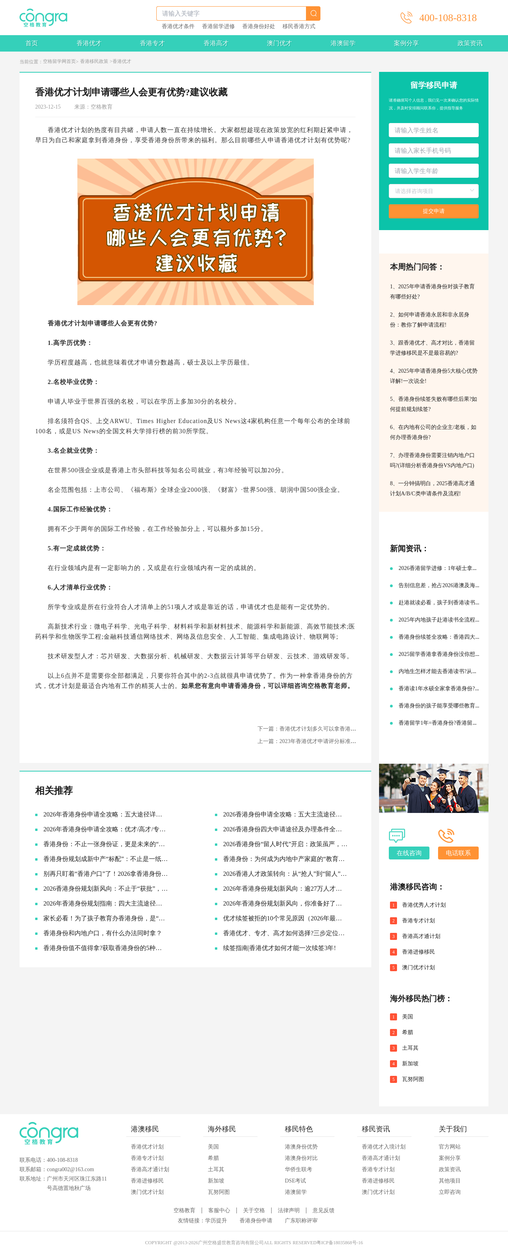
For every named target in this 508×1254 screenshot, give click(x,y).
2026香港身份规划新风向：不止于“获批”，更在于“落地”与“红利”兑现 (105, 888)
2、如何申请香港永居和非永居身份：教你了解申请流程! (429, 320)
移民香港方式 (299, 26)
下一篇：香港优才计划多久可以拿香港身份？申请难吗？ (326, 729)
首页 (31, 43)
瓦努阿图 (413, 1079)
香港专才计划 (418, 921)
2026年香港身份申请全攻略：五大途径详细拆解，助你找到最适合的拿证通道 (105, 814)
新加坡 (410, 1063)
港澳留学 (343, 43)
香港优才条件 (178, 26)
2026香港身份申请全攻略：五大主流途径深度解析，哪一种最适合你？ (285, 814)
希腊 (407, 1032)
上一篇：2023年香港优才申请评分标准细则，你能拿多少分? (330, 741)
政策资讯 (470, 43)
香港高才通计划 (421, 936)
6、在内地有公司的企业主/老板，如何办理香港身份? (433, 432)
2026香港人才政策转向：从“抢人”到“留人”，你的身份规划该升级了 (285, 873)
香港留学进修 (218, 26)
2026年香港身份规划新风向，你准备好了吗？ (285, 903)
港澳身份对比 (301, 1158)
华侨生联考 (298, 1169)
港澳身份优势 (301, 1147)
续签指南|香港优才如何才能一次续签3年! (279, 948)
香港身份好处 (258, 26)
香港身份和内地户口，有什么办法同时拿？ (102, 933)
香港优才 (89, 43)
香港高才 (216, 43)
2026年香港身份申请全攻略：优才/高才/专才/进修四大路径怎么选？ (105, 829)
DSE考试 (295, 1181)
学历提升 (216, 1221)
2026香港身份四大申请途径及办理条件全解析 (285, 829)
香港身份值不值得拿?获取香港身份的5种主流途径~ (105, 948)
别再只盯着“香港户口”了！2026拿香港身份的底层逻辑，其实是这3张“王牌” (105, 873)
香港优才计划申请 (74, 323)
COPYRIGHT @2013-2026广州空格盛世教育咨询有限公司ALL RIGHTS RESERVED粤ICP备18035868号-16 (254, 1242)
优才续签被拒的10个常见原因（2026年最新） (285, 918)
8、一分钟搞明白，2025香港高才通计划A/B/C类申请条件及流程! (432, 489)
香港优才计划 (147, 1147)
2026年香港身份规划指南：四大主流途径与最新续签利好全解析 (105, 903)
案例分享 (406, 43)
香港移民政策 (94, 61)
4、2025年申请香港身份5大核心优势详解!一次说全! (434, 376)
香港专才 (152, 43)
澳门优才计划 (418, 967)
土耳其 (410, 1048)
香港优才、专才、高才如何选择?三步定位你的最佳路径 (285, 933)
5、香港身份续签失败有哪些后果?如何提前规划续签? (433, 404)
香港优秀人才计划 (424, 905)
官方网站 (450, 1147)
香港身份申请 (256, 1221)
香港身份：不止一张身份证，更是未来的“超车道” (105, 844)
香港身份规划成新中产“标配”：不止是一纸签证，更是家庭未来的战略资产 (105, 859)
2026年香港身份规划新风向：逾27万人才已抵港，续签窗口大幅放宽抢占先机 (285, 888)
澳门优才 (279, 43)
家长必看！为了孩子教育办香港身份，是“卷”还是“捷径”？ (105, 918)
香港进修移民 (418, 952)
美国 (407, 1017)
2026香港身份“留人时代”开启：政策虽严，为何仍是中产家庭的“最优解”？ (285, 844)
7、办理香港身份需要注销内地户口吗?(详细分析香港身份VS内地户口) (432, 460)
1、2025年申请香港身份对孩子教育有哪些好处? (432, 292)
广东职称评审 (301, 1221)
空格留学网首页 (59, 61)
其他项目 (450, 1181)
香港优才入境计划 (384, 1147)
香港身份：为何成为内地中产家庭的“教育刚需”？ (285, 859)
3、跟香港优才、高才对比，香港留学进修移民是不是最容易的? (432, 348)
